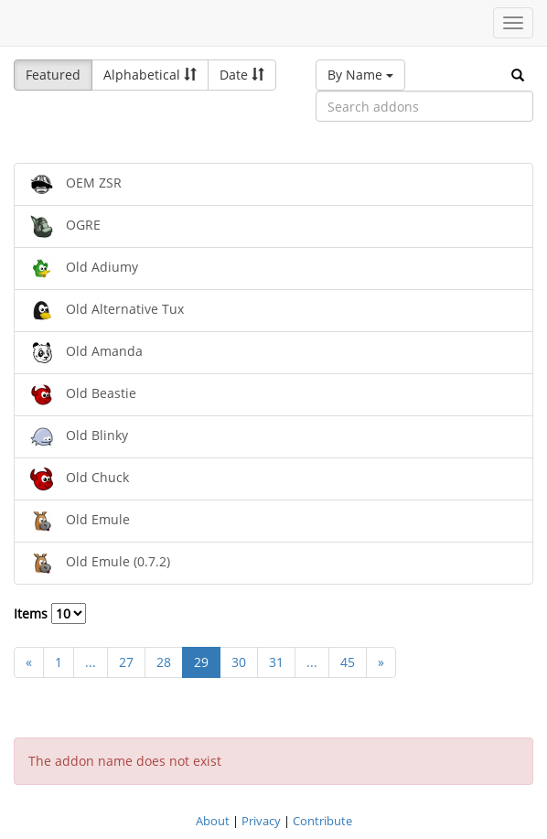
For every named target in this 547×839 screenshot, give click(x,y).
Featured (53, 74)
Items (50, 613)
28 (163, 662)
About (213, 820)
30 (238, 662)
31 (276, 662)
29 (201, 662)
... (90, 662)
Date (242, 74)
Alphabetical (150, 74)
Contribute (322, 820)
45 (347, 662)
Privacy (261, 820)
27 (126, 662)
